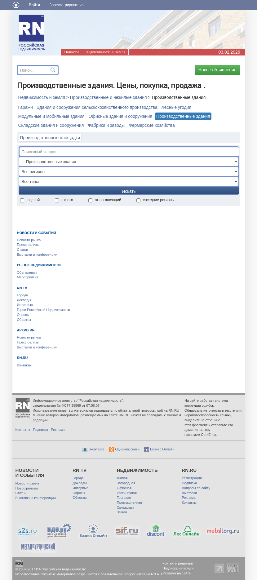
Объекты (24, 319)
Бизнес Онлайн (159, 449)
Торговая (124, 497)
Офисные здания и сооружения (120, 116)
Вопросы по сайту (196, 488)
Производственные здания (183, 116)
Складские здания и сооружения (51, 125)
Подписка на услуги (177, 568)
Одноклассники (124, 449)
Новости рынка (29, 240)
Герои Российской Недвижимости (43, 310)
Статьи (22, 249)
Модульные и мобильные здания (51, 116)
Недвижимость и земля (105, 52)
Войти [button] (34, 5)
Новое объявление (217, 69)
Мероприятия (27, 277)
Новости (71, 52)
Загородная (126, 483)
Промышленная (129, 502)
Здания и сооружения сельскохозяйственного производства (97, 107)
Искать (129, 191)
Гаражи (25, 107)
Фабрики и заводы (106, 125)
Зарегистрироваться (66, 5)
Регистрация (192, 478)
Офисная (124, 488)
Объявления (27, 272)
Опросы (23, 315)
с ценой (30, 200)
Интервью (25, 305)
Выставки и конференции (37, 254)
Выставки (189, 493)
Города (22, 295)
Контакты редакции (177, 563)
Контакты (24, 365)
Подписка (40, 430)
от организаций (104, 200)
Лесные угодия (176, 107)
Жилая (122, 478)
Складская (125, 507)
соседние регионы (155, 200)
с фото (64, 200)
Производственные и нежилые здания (108, 97)
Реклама (57, 430)
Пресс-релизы (28, 244)
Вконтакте (93, 449)
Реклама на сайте (176, 573)
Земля (122, 512)
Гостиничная (127, 493)
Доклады (24, 300)
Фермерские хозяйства (152, 125)
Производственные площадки (50, 137)
